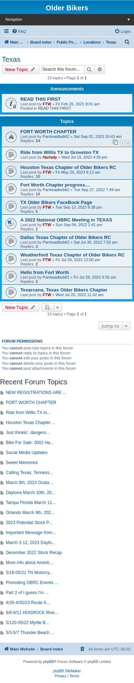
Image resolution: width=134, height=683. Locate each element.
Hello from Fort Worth (44, 272)
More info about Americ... (29, 562)
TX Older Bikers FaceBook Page (56, 202)
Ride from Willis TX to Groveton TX (59, 152)
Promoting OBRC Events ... (32, 582)
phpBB (48, 662)
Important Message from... (31, 532)
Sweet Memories (22, 462)
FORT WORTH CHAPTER (48, 131)
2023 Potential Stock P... (29, 522)
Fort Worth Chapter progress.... (55, 185)
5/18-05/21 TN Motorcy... (29, 572)
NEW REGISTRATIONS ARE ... (36, 392)
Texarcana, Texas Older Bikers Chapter (64, 290)
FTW (47, 104)
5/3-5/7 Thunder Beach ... (30, 632)
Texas (11, 59)
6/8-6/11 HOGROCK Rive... (32, 612)
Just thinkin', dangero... (28, 432)
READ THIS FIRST (40, 99)
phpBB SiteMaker (67, 671)
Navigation (69, 19)
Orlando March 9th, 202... (30, 512)
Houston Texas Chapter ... (30, 422)
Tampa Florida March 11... (30, 502)
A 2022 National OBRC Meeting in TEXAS (66, 220)
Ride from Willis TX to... (28, 412)
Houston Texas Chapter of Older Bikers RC (68, 167)
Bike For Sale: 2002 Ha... (30, 442)
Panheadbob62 (56, 136)
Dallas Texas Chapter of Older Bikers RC (65, 237)
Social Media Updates (27, 452)
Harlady (50, 157)
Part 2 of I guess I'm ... (27, 592)
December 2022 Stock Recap (34, 552)
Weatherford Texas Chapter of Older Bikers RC (72, 255)
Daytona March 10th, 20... (30, 492)
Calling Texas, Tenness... (29, 472)
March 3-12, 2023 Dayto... (30, 542)
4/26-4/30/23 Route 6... (28, 602)
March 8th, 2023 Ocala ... (30, 482)
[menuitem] (19, 31)
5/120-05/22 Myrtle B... (27, 622)
